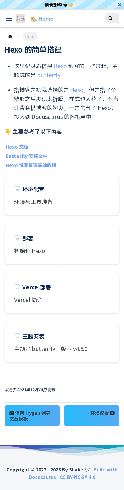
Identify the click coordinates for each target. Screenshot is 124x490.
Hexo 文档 (17, 146)
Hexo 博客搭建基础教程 (31, 165)
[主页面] (10, 36)
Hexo (60, 66)
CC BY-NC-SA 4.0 (77, 476)
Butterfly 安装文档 (27, 155)
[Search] (112, 18)
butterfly (49, 75)
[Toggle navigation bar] (9, 18)
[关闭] (119, 4)
